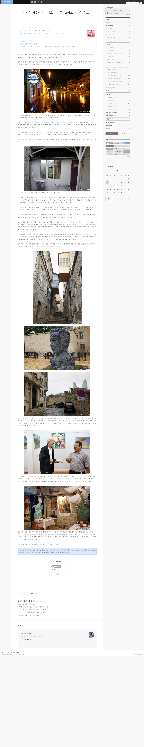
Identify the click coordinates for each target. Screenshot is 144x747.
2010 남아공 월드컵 (119, 72)
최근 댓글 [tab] (124, 133)
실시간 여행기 (119, 31)
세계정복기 (31, 601)
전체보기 (118, 19)
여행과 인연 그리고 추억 (118, 112)
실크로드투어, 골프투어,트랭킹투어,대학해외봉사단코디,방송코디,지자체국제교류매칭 (47, 46)
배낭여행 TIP (118, 94)
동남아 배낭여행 (126, 154)
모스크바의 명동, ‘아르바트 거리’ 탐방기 (29, 615)
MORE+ (128, 14)
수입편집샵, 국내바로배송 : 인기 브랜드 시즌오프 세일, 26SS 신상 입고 (43, 33)
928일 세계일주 (22, 601)
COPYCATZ (139, 654)
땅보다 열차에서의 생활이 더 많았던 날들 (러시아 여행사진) (34, 610)
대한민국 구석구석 (118, 119)
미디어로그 (120, 2)
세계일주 (117, 143)
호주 (116, 148)
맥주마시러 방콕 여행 (119, 47)
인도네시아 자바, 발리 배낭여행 (119, 62)
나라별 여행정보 (119, 100)
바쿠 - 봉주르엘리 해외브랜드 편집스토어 (35, 31)
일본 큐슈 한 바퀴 (119, 69)
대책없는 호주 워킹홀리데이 (119, 78)
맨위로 (17, 652)
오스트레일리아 (110, 154)
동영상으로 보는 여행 (118, 115)
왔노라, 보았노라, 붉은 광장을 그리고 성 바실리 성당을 (32, 612)
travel (124, 148)
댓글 (19, 625)
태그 (116, 2)
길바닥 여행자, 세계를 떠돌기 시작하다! (32, 636)
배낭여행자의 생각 (119, 106)
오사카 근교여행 (119, 59)
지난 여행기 (118, 44)
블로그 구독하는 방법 (113, 13)
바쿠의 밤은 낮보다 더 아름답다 (27, 604)
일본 (124, 146)
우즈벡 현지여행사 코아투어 (30, 44)
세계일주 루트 (119, 34)
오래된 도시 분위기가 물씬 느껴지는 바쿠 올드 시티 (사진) (33, 607)
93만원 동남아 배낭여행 (119, 84)
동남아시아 (117, 146)
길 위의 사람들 (119, 37)
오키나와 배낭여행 (119, 65)
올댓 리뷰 (118, 128)
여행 (124, 143)
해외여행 (109, 143)
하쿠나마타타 (7, 2)
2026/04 (118, 171)
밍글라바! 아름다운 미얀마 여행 (119, 75)
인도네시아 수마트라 (119, 50)
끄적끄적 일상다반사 (118, 122)
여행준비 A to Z (119, 97)
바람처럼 (109, 148)
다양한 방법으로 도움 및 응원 (59, 550)
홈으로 (4, 652)
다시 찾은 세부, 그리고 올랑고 (119, 81)
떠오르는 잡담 (119, 40)
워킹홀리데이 (118, 151)
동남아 (108, 151)
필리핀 (116, 154)
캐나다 (118, 90)
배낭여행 (109, 146)
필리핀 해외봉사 (119, 87)
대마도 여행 (119, 56)
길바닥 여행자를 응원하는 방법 (115, 10)
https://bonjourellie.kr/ (26, 28)
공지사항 (118, 22)
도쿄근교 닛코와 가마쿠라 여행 (119, 53)
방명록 (8, 652)
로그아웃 (13, 652)
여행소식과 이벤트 (119, 109)
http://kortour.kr (24, 41)
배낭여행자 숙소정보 (119, 103)
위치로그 (125, 2)
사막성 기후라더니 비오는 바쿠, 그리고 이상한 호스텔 (57, 12)
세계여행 (125, 151)
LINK (118, 198)
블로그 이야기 (118, 125)
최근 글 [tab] (111, 133)
